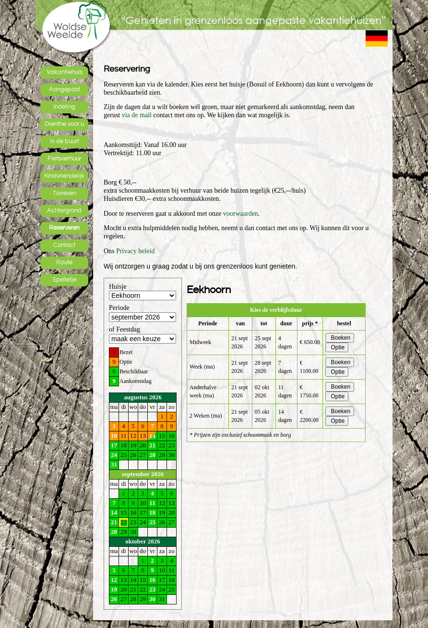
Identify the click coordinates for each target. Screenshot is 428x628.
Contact (64, 245)
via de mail (137, 115)
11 (152, 502)
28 (152, 454)
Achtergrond (64, 210)
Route (64, 262)
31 (114, 464)
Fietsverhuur (64, 158)
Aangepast (64, 89)
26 (114, 599)
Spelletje (64, 279)
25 (152, 522)
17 (114, 445)
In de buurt (64, 141)
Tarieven (64, 193)
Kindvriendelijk (64, 175)
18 (152, 512)
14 (152, 436)
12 (114, 579)
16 (152, 579)
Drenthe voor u (64, 124)
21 (152, 445)
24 (114, 454)
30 (152, 599)
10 (114, 435)
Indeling (64, 106)
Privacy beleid (135, 251)
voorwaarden (240, 213)
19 (114, 589)
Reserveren (64, 227)
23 (152, 589)
